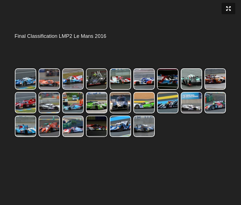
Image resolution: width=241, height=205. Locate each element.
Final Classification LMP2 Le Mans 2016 (120, 36)
